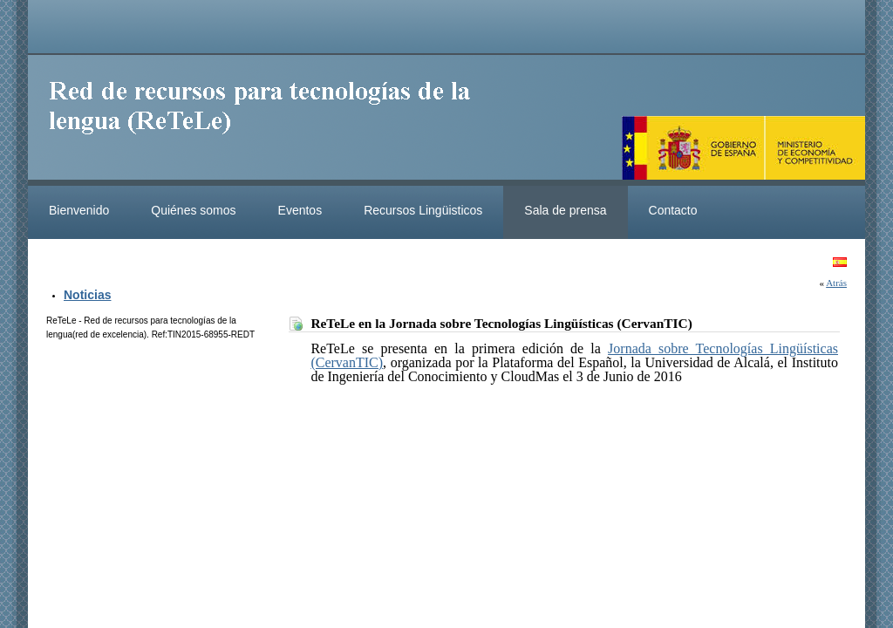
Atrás (836, 282)
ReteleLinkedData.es (268, 120)
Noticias (87, 295)
